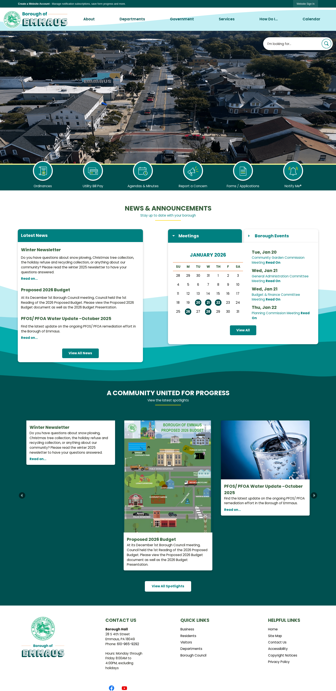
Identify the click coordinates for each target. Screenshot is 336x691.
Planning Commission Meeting (276, 313)
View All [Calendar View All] (243, 330)
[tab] (205, 236)
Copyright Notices (282, 655)
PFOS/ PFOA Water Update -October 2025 (66, 319)
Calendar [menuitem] (311, 19)
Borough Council (193, 655)
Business (187, 629)
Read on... (29, 278)
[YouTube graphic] (124, 688)
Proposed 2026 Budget (45, 290)
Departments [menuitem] (132, 19)
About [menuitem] (89, 19)
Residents (188, 636)
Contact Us (277, 642)
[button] (326, 43)
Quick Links (194, 620)
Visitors (186, 642)
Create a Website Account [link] (34, 3)
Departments (191, 648)
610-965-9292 (128, 644)
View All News (80, 353)
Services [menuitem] (227, 19)
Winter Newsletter (41, 250)
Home (273, 629)
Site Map (275, 636)
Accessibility (278, 648)
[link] (305, 3)
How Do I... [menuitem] (269, 19)
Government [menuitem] (182, 19)
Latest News (34, 235)
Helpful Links (284, 620)
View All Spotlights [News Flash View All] (168, 586)
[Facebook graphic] (111, 688)
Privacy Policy (279, 662)
